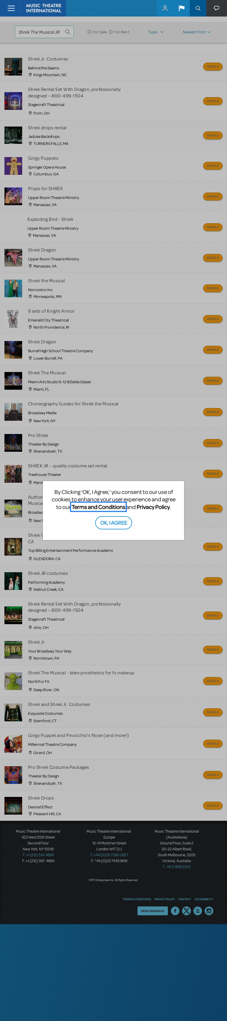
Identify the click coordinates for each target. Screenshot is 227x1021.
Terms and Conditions (98, 506)
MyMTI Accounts (165, 8)
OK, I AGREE (113, 522)
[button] (181, 8)
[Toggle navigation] (11, 8)
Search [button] (198, 8)
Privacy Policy (153, 506)
